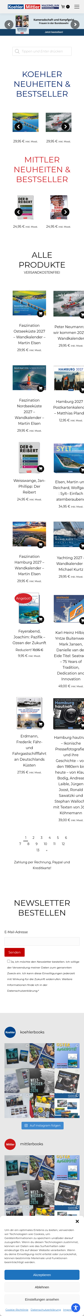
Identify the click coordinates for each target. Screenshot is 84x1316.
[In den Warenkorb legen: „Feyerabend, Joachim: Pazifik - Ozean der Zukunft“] (40, 619)
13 (38, 850)
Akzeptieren (42, 1275)
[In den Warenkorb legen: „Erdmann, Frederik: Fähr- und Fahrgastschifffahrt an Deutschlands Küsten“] (40, 724)
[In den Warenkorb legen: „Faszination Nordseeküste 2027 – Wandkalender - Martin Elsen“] (40, 388)
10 (45, 844)
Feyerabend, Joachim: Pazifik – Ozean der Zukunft (29, 637)
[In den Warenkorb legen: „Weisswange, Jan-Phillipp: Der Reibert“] (40, 468)
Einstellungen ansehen (42, 1299)
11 (54, 844)
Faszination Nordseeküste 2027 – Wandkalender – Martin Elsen (29, 412)
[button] (77, 1221)
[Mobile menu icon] (77, 6)
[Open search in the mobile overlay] (42, 51)
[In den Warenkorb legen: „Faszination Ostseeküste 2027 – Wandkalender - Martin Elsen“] (40, 313)
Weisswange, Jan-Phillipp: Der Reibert (29, 486)
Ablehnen (42, 1287)
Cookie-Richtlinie (16, 1309)
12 (63, 844)
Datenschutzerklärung (46, 1309)
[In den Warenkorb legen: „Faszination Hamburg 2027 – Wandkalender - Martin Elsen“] (40, 544)
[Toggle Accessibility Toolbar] (76, 1308)
